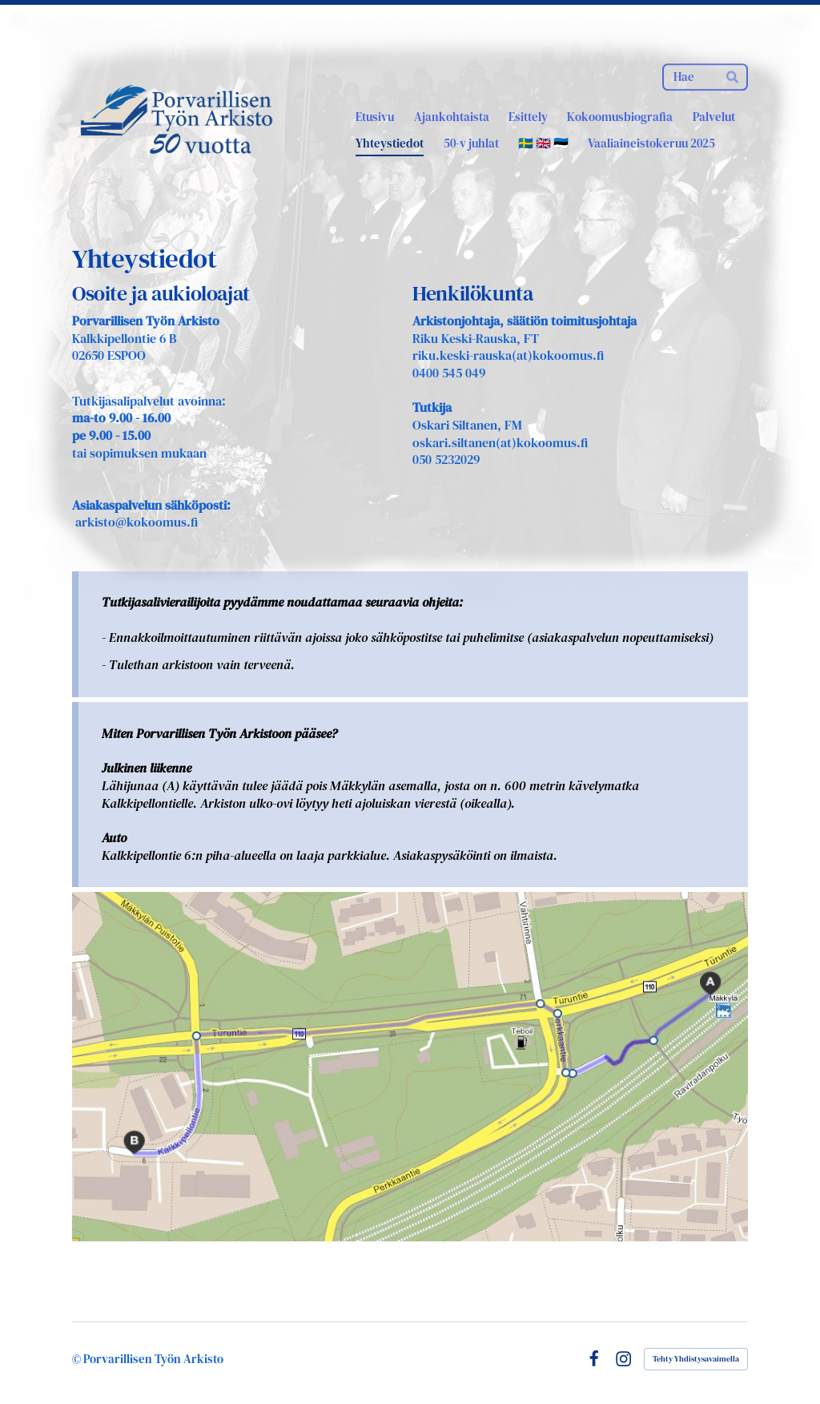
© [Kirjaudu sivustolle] (77, 1358)
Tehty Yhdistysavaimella (696, 1359)
